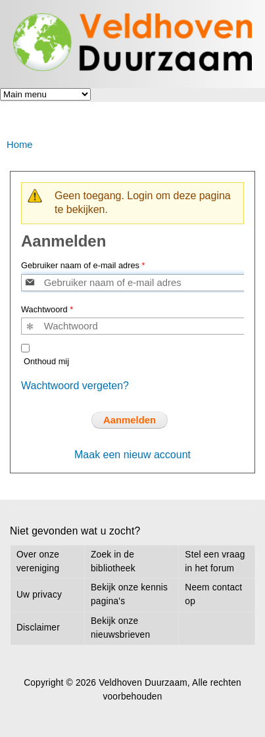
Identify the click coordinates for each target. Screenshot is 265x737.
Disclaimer (38, 627)
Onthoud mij (46, 361)
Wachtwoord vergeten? (75, 385)
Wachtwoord (47, 309)
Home (20, 144)
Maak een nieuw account (132, 454)
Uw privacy (39, 595)
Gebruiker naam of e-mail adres (83, 265)
